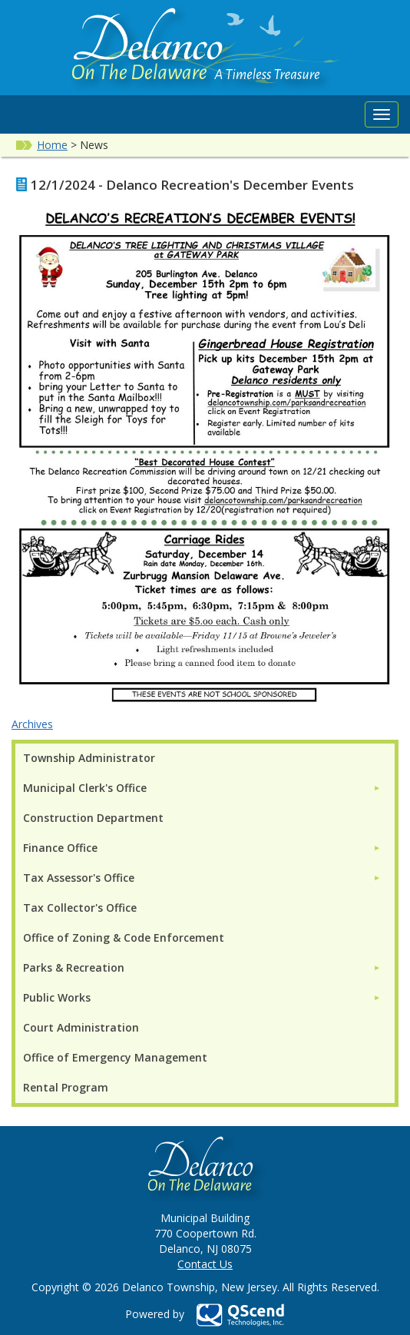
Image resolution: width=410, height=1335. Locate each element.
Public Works (57, 997)
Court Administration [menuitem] (81, 1027)
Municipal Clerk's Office (85, 787)
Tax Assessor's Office (78, 877)
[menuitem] (202, 788)
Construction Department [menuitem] (93, 817)
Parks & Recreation (73, 967)
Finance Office (60, 847)
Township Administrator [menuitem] (89, 757)
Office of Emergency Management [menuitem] (115, 1057)
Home (52, 144)
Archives (32, 724)
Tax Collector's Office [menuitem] (80, 907)
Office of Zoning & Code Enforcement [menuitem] (123, 937)
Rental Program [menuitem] (65, 1087)
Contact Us (205, 1264)
